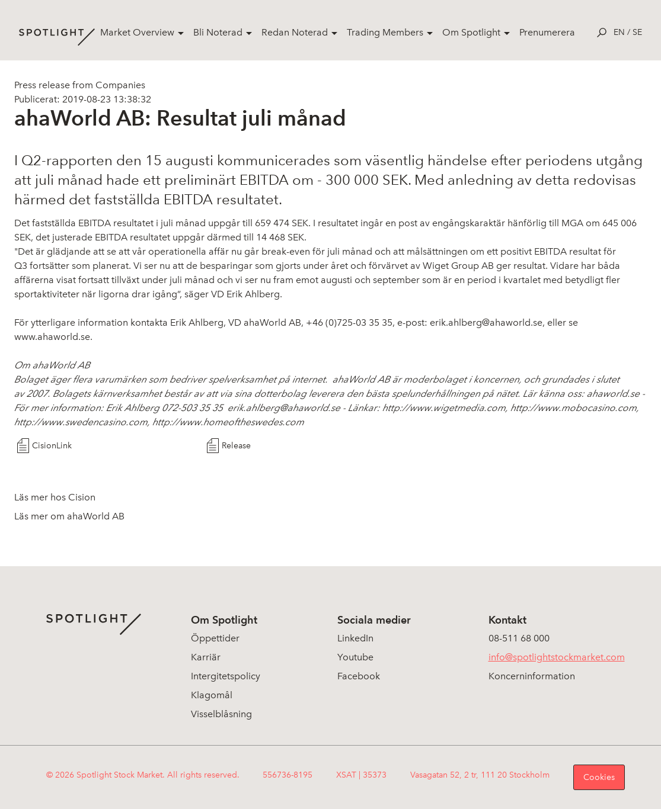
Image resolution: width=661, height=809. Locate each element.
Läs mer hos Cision (54, 497)
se (637, 32)
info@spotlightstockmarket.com (556, 657)
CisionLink (52, 446)
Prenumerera (547, 32)
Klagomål (211, 695)
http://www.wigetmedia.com (444, 407)
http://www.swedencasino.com (81, 422)
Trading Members (385, 32)
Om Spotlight (471, 32)
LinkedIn (355, 638)
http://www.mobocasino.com (573, 407)
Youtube (355, 657)
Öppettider (215, 638)
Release (236, 446)
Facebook (358, 676)
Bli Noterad (217, 32)
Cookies (599, 777)
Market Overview (137, 32)
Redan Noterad (294, 32)
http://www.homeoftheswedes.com (228, 422)
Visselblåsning (221, 714)
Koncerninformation (531, 676)
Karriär (206, 657)
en (619, 32)
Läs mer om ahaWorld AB (69, 516)
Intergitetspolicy (225, 676)
